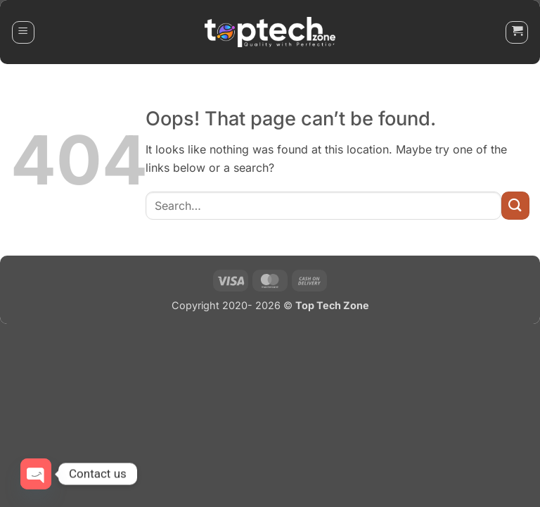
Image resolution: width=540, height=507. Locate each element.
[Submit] (515, 205)
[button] (23, 32)
